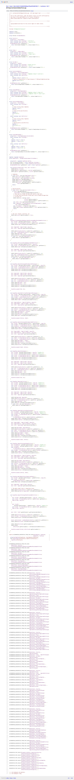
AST (48, 6)
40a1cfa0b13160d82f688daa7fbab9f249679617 (25, 6)
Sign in (71, 2)
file (32, 10)
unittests (43, 6)
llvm (7, 6)
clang (10, 6)
